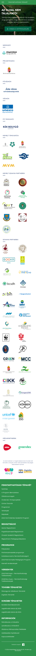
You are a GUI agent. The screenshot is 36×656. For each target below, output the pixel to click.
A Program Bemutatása (10, 492)
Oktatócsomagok (8, 496)
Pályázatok (6, 549)
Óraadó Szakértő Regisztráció (12, 535)
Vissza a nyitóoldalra (18, 29)
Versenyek (5, 510)
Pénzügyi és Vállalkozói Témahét (13, 591)
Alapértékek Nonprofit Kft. (16, 649)
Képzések (5, 514)
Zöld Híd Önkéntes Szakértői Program (15, 518)
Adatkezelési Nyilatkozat (10, 633)
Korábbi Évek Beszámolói (11, 605)
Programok (6, 507)
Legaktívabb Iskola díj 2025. (12, 608)
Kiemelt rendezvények (9, 563)
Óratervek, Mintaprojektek (11, 500)
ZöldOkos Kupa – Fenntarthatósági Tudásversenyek (14, 580)
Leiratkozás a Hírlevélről (10, 626)
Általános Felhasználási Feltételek (14, 629)
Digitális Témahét (8, 595)
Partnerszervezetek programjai (13, 552)
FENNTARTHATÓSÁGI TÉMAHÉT (18, 2)
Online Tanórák (7, 503)
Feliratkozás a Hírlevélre (10, 622)
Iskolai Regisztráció (9, 528)
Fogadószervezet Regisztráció (12, 531)
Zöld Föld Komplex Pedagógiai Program (16, 560)
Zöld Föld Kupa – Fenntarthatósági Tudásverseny (14, 574)
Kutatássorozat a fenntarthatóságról (15, 556)
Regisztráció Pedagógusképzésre (14, 539)
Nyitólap (5, 489)
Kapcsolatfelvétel (8, 636)
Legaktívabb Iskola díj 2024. (12, 612)
